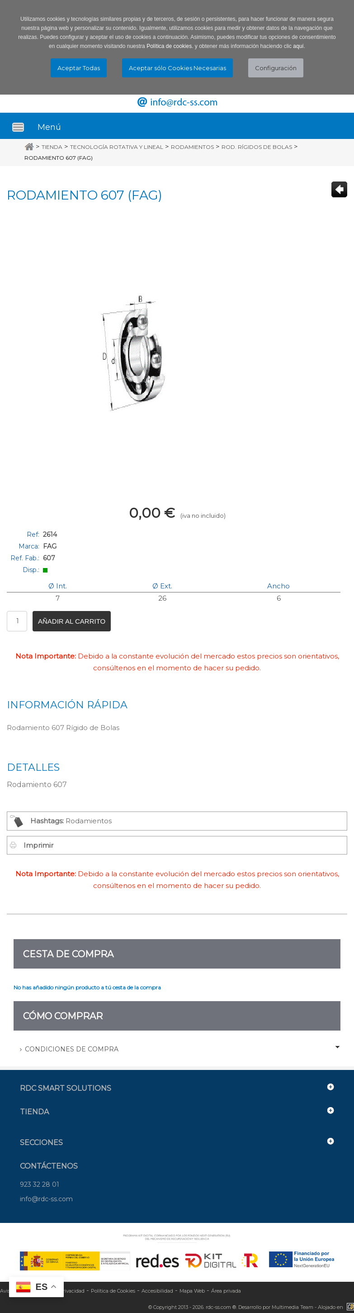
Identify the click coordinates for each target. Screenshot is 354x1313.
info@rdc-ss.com (46, 1199)
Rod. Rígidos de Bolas (257, 146)
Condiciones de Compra (71, 1049)
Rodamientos (192, 146)
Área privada (226, 1291)
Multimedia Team (292, 1307)
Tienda (52, 146)
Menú (49, 127)
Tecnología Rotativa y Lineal (116, 146)
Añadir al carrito (71, 621)
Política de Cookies (113, 1291)
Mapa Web (192, 1291)
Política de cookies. (169, 46)
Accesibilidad (157, 1291)
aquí (298, 46)
